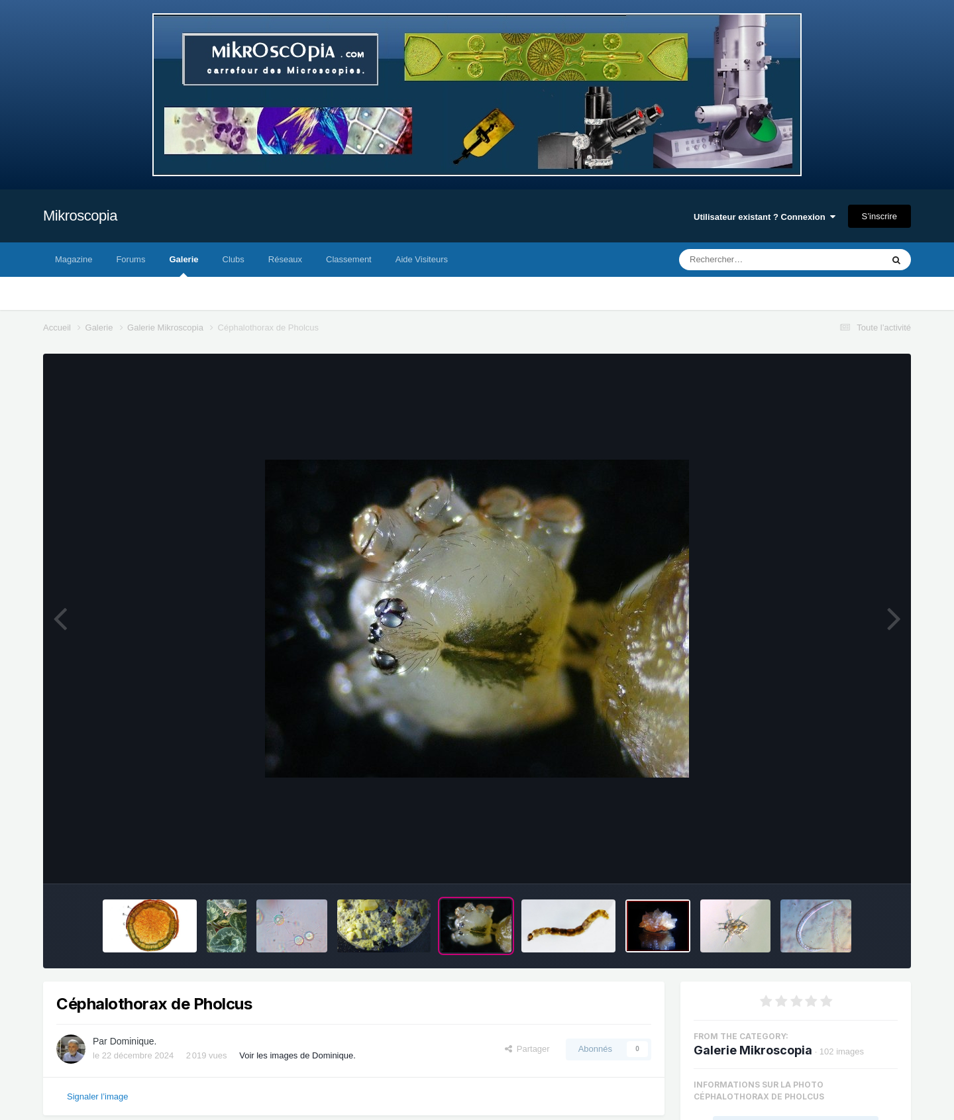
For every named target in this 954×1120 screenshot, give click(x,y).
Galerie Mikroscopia (753, 1050)
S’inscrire (879, 216)
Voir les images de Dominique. (297, 1055)
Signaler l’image (98, 1096)
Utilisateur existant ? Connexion (764, 217)
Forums (130, 259)
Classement (349, 259)
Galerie (183, 265)
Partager (527, 1049)
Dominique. (133, 1041)
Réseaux (285, 259)
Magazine (73, 259)
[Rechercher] (745, 259)
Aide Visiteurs (422, 259)
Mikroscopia (80, 215)
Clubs (233, 259)
